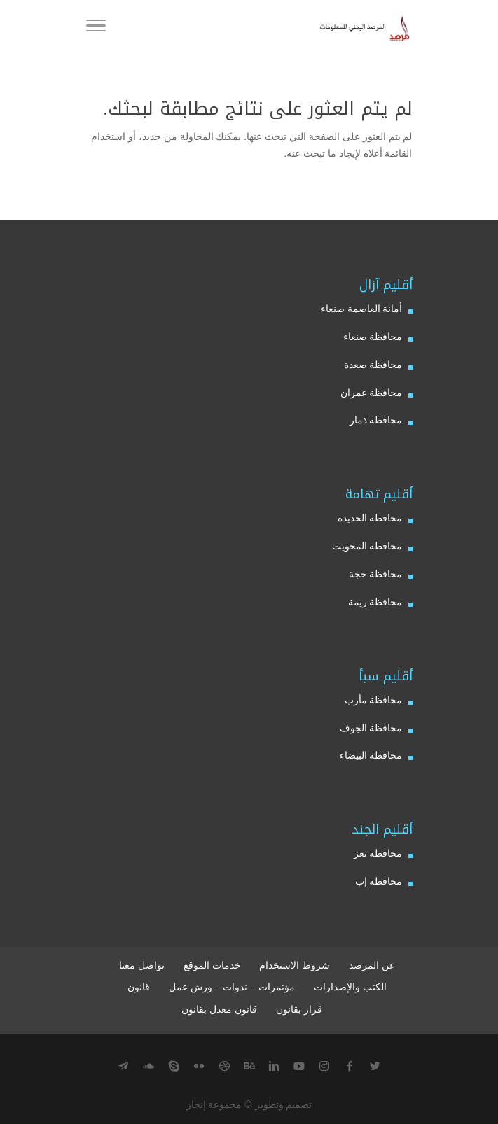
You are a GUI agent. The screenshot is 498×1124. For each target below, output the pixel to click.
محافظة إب (379, 881)
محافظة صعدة (373, 364)
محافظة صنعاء (373, 336)
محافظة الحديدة (370, 518)
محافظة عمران (371, 392)
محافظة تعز (378, 853)
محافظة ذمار (376, 420)
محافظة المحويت (367, 546)
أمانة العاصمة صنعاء (362, 308)
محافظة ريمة (375, 601)
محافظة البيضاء (371, 755)
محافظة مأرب (374, 699)
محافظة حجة (376, 573)
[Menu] (96, 28)
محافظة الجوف (371, 727)
